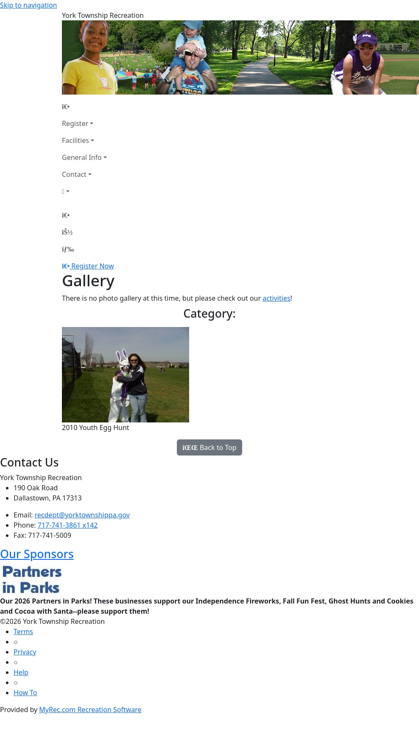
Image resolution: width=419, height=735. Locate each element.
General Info (82, 157)
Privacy (25, 652)
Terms (23, 631)
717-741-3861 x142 (68, 525)
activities (276, 298)
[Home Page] (84, 106)
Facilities (75, 140)
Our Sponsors (37, 554)
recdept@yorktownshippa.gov (82, 515)
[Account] (84, 191)
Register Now (92, 266)
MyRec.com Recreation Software (90, 709)
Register (75, 123)
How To (25, 692)
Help (21, 672)
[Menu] (68, 248)
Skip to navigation (28, 5)
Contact (74, 174)
